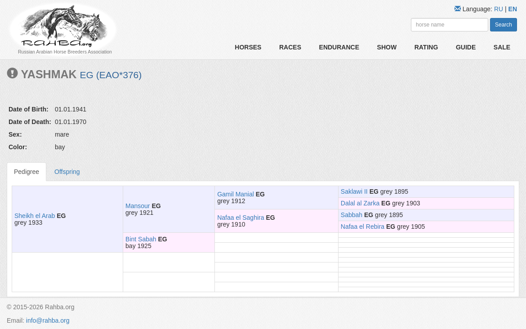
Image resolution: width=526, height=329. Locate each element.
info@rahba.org (48, 320)
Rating (426, 47)
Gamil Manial (235, 194)
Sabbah (351, 214)
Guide (466, 47)
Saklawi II (354, 191)
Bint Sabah (140, 239)
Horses (248, 47)
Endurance (339, 47)
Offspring (67, 171)
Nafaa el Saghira (240, 217)
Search (503, 25)
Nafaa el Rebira (362, 226)
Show (387, 47)
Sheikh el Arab (34, 215)
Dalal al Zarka (360, 203)
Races (290, 47)
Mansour (137, 205)
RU (499, 9)
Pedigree (26, 171)
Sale (502, 47)
